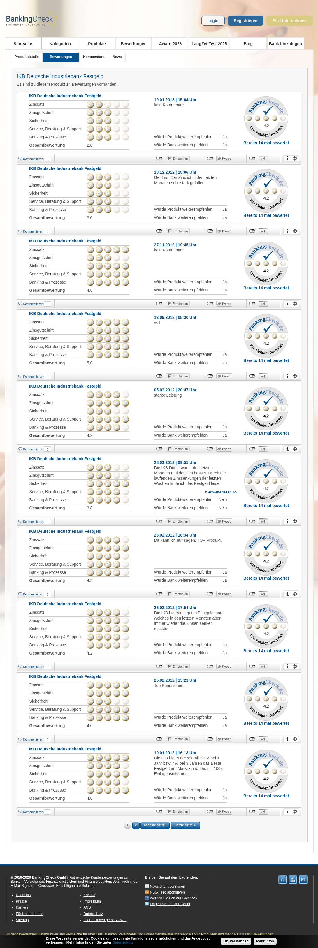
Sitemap (22, 920)
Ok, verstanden (236, 941)
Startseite (23, 43)
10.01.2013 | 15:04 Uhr (175, 99)
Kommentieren (33, 159)
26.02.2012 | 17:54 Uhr (175, 607)
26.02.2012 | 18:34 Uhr (175, 535)
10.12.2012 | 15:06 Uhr (175, 172)
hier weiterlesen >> (221, 492)
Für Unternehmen (290, 20)
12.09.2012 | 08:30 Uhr (175, 317)
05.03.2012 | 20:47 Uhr (175, 390)
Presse (21, 901)
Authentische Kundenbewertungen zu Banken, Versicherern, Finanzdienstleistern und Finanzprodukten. (69, 879)
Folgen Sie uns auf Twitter (170, 904)
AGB (87, 907)
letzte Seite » (185, 825)
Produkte (95, 43)
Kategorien (58, 43)
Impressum (92, 901)
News (117, 57)
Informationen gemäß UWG (105, 920)
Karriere (22, 907)
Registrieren (246, 20)
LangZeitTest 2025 (208, 43)
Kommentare (93, 57)
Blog (248, 43)
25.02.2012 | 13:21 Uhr (175, 680)
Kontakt (90, 895)
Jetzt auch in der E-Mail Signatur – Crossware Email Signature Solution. (75, 884)
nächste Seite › (155, 825)
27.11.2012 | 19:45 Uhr (175, 244)
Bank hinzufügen (285, 43)
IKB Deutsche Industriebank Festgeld (60, 76)
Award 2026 (168, 43)
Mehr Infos (265, 941)
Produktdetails (27, 57)
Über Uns (23, 895)
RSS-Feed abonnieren (167, 892)
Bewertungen (131, 43)
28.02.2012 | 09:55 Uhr (175, 462)
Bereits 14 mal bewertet (266, 142)
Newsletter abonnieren (167, 886)
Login (213, 20)
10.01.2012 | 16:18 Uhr (175, 752)
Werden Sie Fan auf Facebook (174, 898)
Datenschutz (93, 914)
